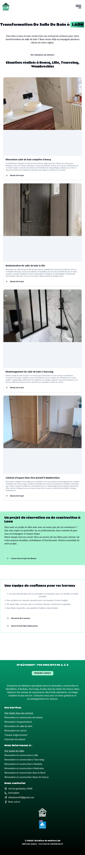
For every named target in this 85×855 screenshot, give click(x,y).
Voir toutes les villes (14, 751)
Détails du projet (15, 175)
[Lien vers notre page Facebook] (12, 802)
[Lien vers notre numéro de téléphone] (42, 793)
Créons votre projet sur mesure (21, 558)
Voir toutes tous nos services (18, 713)
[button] (78, 6)
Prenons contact (42, 673)
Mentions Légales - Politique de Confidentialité (42, 844)
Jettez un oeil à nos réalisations (22, 626)
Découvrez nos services (18, 618)
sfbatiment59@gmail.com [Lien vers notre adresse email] (19, 797)
